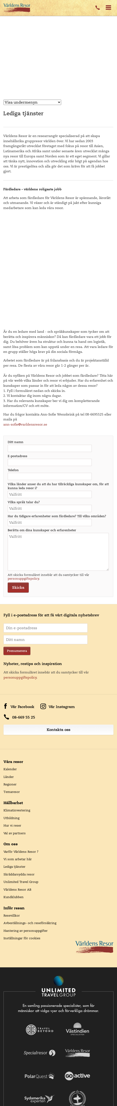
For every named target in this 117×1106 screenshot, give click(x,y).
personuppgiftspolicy (23, 468)
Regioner (10, 674)
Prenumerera (17, 541)
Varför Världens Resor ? (21, 741)
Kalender (10, 659)
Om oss (11, 733)
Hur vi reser (12, 715)
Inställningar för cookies (22, 828)
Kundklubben (14, 787)
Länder (9, 667)
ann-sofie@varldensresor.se (25, 314)
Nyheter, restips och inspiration (33, 553)
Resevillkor (12, 805)
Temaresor (12, 681)
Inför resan (14, 797)
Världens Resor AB (17, 779)
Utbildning (11, 708)
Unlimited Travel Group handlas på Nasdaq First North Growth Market (58, 1086)
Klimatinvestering (17, 700)
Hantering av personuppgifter (26, 820)
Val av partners (15, 723)
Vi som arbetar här (18, 749)
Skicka (18, 477)
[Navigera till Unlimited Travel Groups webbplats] (58, 876)
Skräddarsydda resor (19, 764)
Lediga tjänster (14, 756)
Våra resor (13, 651)
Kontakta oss (58, 619)
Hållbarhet (13, 692)
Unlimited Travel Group (21, 771)
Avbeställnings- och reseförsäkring (30, 813)
